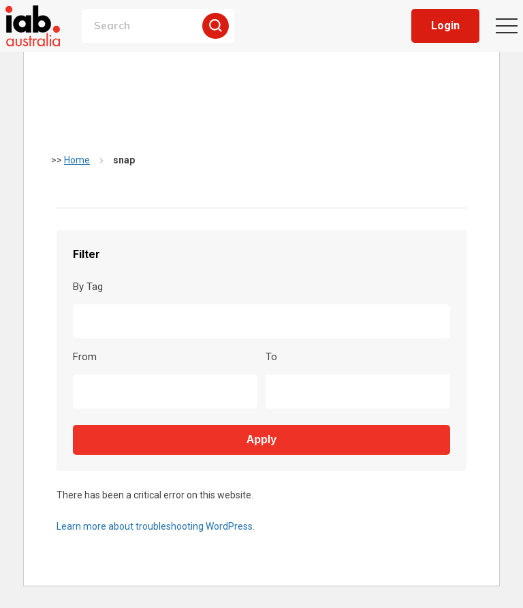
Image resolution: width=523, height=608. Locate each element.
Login (445, 25)
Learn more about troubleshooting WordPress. (156, 526)
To (271, 357)
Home (77, 160)
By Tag (88, 287)
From (85, 357)
